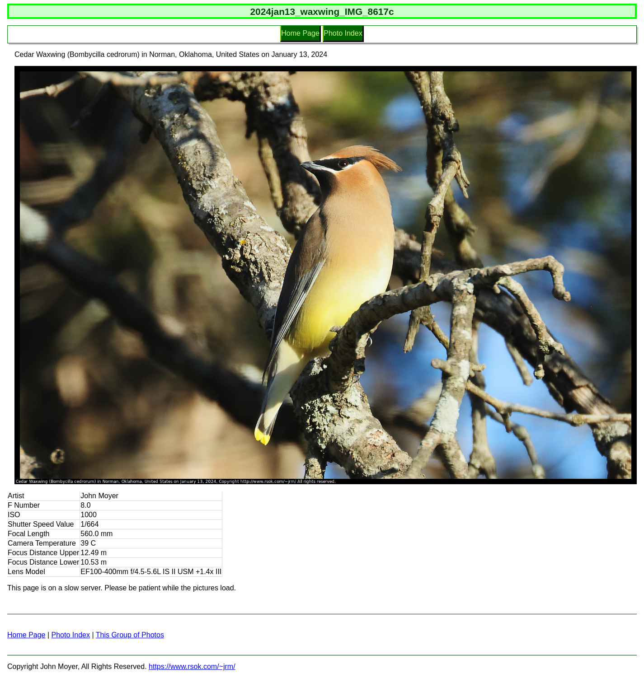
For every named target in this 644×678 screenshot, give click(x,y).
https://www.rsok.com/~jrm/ (192, 666)
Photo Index (343, 33)
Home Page (300, 33)
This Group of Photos (130, 635)
